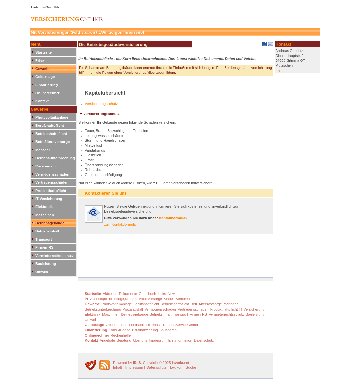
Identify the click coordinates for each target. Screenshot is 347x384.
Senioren (182, 299)
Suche (191, 367)
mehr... (281, 70)
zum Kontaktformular (120, 224)
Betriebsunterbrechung (55, 158)
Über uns (140, 340)
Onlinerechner (47, 93)
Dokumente (128, 294)
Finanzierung (46, 85)
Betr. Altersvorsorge (52, 142)
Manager (42, 150)
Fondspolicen (139, 325)
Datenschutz (204, 340)
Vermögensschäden (52, 174)
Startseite (43, 52)
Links (162, 294)
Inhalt (117, 367)
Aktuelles (110, 294)
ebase (156, 325)
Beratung (124, 340)
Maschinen (44, 215)
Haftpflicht (104, 299)
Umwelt (41, 272)
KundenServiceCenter (180, 325)
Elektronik (44, 207)
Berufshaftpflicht (49, 125)
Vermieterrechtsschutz (54, 256)
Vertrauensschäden (52, 182)
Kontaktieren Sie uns (106, 193)
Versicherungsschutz (101, 104)
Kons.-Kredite (119, 330)
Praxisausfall (46, 166)
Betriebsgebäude (49, 223)
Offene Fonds (116, 325)
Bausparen (168, 330)
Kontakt (42, 101)
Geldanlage (45, 77)
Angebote (107, 340)
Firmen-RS (44, 247)
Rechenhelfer (121, 335)
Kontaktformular (172, 218)
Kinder (169, 299)
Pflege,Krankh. (125, 299)
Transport (43, 239)
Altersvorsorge (150, 299)
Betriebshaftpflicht (51, 134)
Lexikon (176, 367)
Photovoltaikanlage (51, 117)
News (172, 294)
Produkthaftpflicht (50, 190)
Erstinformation (180, 340)
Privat (40, 60)
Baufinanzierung (145, 330)
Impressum (157, 340)
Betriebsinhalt (47, 231)
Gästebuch (147, 294)
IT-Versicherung (48, 199)
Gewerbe (42, 69)
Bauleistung (45, 264)
